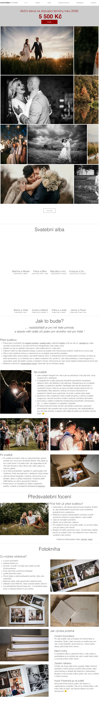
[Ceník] (49, 22)
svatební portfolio (32, 343)
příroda (84, 539)
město (90, 539)
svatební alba (45, 343)
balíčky (62, 343)
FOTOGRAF (9, 3)
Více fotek (49, 210)
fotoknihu (41, 486)
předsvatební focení (29, 363)
